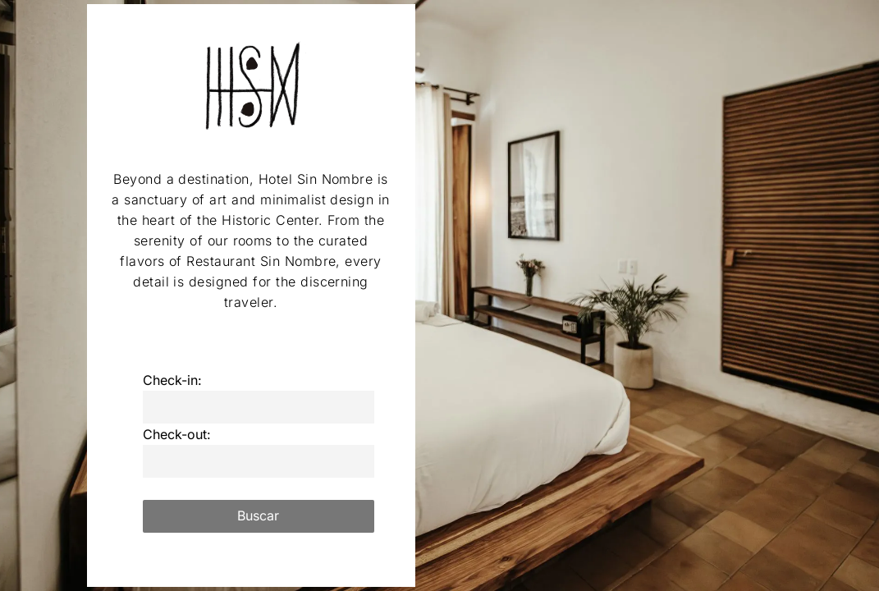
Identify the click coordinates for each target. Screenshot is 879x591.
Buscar (258, 515)
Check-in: (172, 380)
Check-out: (177, 434)
